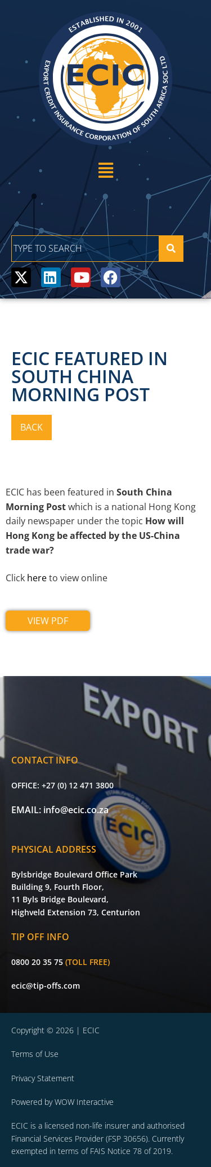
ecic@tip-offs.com (45, 985)
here (37, 578)
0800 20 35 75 (37, 962)
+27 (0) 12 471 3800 (78, 785)
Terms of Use (35, 1053)
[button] (105, 170)
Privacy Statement (42, 1078)
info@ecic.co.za (76, 810)
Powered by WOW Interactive (62, 1101)
